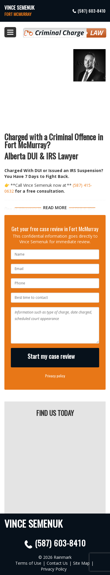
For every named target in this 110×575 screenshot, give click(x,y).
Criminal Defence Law (65, 30)
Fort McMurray (17, 14)
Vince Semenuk (19, 7)
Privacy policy (55, 375)
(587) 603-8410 (92, 11)
